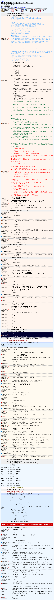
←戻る (2, 1)
